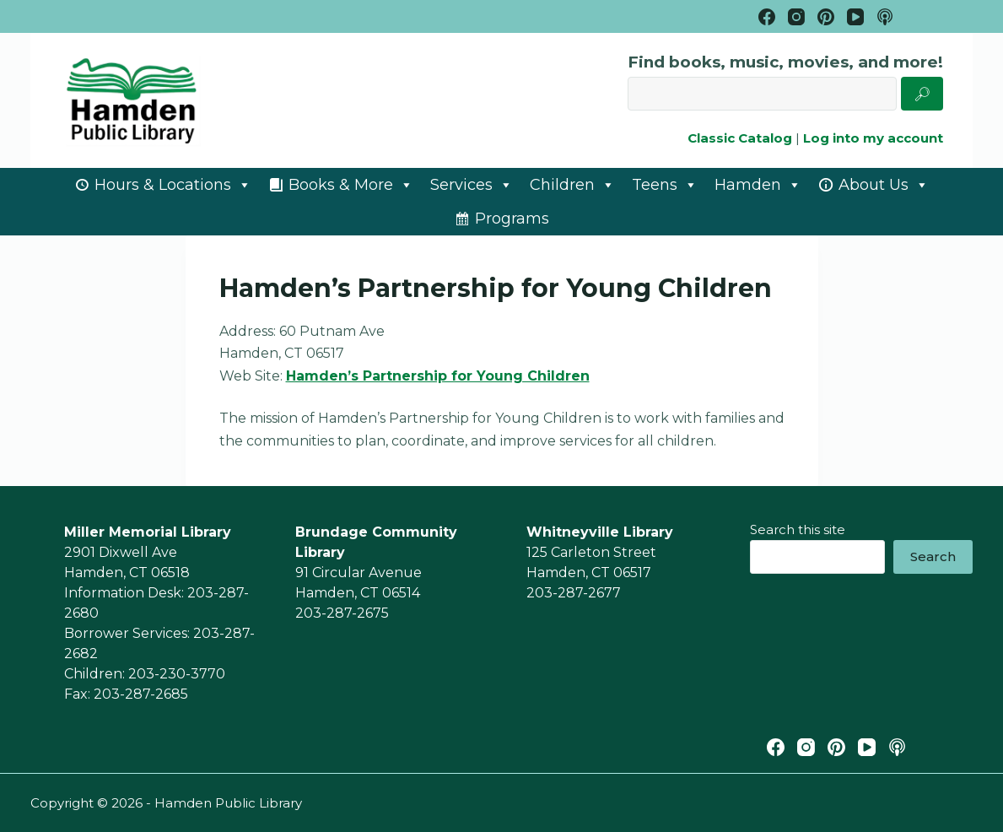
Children (572, 185)
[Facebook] (766, 16)
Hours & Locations (172, 185)
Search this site (797, 529)
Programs (512, 218)
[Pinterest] (825, 16)
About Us (884, 185)
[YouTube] (855, 16)
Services (471, 185)
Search (933, 556)
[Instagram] (796, 16)
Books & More (350, 185)
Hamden (758, 185)
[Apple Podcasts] (884, 16)
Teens (665, 185)
